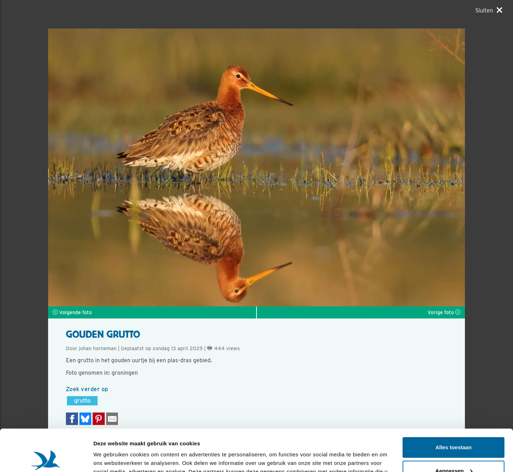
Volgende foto (72, 312)
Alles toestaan (453, 406)
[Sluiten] (488, 10)
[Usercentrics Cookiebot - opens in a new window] (46, 458)
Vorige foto (444, 312)
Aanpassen (453, 429)
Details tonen (110, 458)
